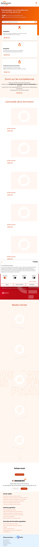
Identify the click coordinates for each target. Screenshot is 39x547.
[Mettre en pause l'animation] (19, 459)
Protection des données (7, 543)
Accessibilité (5, 544)
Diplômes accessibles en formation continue (13, 513)
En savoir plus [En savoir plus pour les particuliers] (7, 37)
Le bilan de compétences (8, 516)
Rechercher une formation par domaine (12, 496)
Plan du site (5, 545)
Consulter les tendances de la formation (12, 504)
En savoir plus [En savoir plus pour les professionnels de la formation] (7, 72)
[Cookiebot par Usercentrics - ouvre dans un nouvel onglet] (33, 262)
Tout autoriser (31, 284)
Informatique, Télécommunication (10, 523)
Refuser (7, 284)
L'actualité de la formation (19, 102)
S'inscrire (24, 488)
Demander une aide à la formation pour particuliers (14, 499)
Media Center (19, 305)
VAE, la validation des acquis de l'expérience (13, 511)
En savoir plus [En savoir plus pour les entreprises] (7, 54)
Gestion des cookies (6, 542)
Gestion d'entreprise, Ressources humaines (12, 525)
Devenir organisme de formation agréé (11, 518)
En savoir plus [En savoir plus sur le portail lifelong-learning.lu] (19, 92)
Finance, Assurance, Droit (8, 528)
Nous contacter (19, 474)
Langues (5, 527)
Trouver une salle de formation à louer (11, 502)
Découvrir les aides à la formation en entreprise (13, 501)
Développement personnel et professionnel (12, 530)
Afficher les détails (32, 281)
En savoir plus (10, 130)
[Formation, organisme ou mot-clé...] (17, 22)
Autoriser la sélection (19, 284)
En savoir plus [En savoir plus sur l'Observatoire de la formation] (6, 292)
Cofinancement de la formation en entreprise (13, 514)
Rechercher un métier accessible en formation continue (15, 497)
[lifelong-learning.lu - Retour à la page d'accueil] (6, 3)
